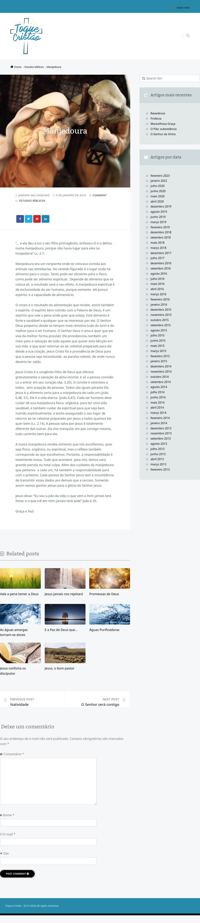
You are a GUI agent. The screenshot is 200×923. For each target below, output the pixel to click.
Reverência (157, 113)
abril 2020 (157, 201)
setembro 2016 (160, 268)
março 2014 (158, 413)
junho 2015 (157, 341)
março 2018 (158, 248)
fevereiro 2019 (160, 227)
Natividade (35, 704)
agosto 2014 (158, 387)
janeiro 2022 (158, 181)
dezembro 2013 (160, 428)
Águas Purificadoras (104, 629)
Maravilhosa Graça (162, 124)
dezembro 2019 (160, 206)
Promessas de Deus (104, 594)
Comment (100, 195)
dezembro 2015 (160, 310)
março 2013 (158, 464)
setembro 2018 (160, 237)
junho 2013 (157, 454)
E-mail (9, 842)
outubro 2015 (159, 320)
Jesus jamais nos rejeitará (64, 594)
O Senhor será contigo (94, 704)
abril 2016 (157, 289)
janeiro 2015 (158, 361)
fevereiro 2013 (160, 469)
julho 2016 (157, 279)
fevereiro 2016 (160, 299)
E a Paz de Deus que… (61, 629)
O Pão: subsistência (163, 129)
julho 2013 (157, 449)
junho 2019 (157, 217)
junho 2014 (157, 397)
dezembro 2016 (160, 263)
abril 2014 (157, 407)
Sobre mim (183, 7)
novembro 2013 (161, 433)
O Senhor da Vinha (162, 134)
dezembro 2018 (160, 232)
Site (6, 861)
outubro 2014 (159, 377)
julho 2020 (157, 186)
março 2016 (158, 294)
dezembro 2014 (160, 366)
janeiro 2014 (158, 423)
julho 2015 (157, 335)
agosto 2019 (158, 212)
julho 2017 (157, 258)
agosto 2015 (158, 330)
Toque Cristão (13, 913)
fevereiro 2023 (160, 176)
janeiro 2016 (158, 305)
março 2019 (158, 222)
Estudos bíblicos (32, 200)
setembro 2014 (160, 382)
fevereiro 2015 (160, 356)
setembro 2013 (160, 438)
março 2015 (158, 351)
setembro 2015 (160, 325)
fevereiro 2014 (160, 418)
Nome (8, 822)
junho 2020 (157, 191)
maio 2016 (157, 284)
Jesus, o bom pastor (60, 668)
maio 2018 (157, 243)
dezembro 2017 (160, 253)
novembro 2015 (161, 315)
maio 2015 (157, 346)
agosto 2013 (158, 444)
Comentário (13, 762)
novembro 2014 (161, 371)
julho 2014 (157, 392)
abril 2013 (157, 459)
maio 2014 (157, 402)
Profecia (156, 119)
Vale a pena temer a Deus (19, 594)
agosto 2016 (158, 274)
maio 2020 (157, 196)
